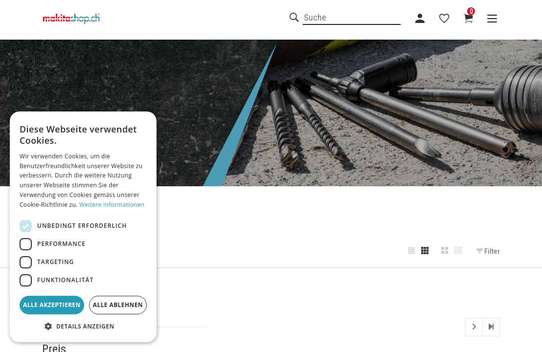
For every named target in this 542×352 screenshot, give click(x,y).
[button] (83, 326)
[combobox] (352, 18)
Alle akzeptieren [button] (52, 305)
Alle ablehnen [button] (118, 305)
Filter (488, 251)
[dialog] (83, 226)
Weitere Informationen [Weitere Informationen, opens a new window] (112, 204)
